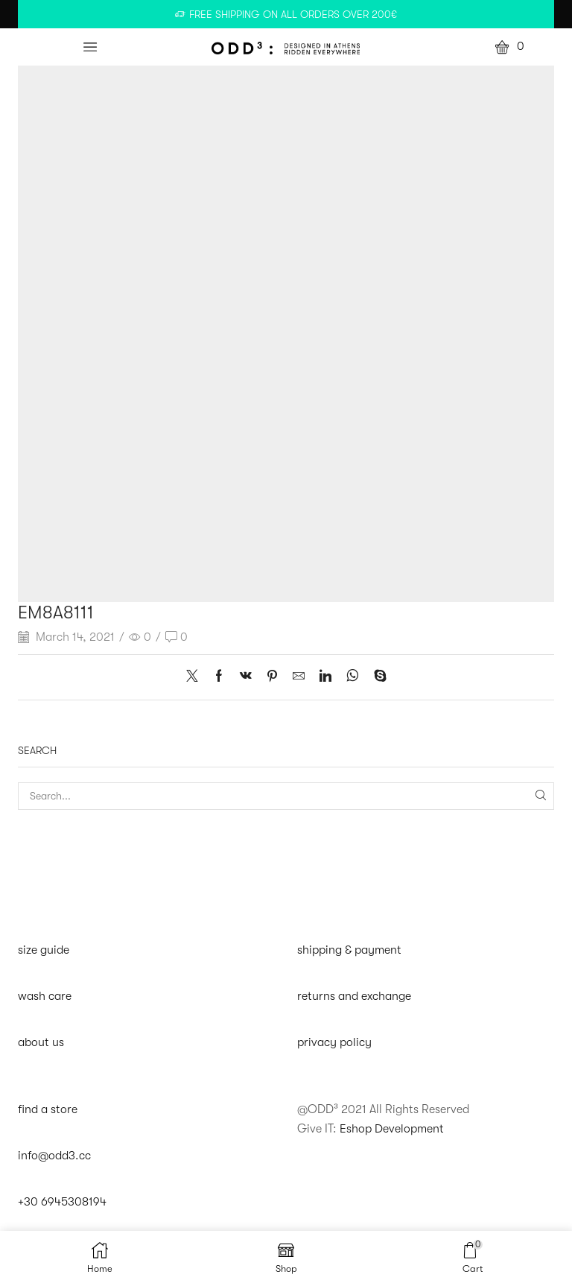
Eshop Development (392, 1128)
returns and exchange (354, 996)
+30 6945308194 (62, 1202)
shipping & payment (349, 950)
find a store (47, 1110)
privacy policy (334, 1042)
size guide (43, 950)
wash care (45, 996)
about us (41, 1042)
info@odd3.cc (54, 1156)
